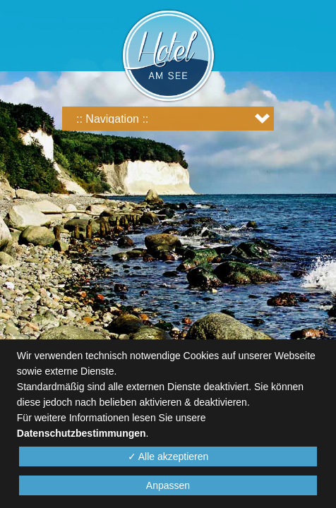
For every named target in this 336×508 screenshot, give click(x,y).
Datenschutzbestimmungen (81, 433)
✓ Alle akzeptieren (168, 456)
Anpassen (168, 485)
